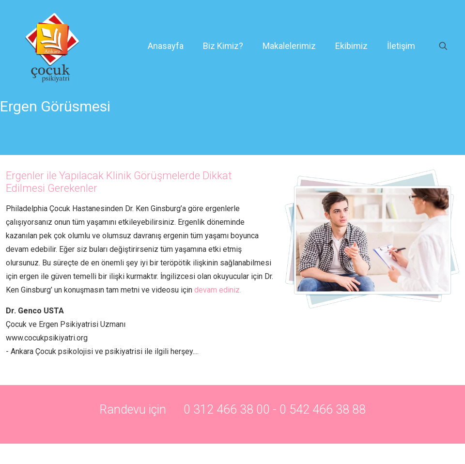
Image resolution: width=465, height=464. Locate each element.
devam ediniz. (218, 289)
